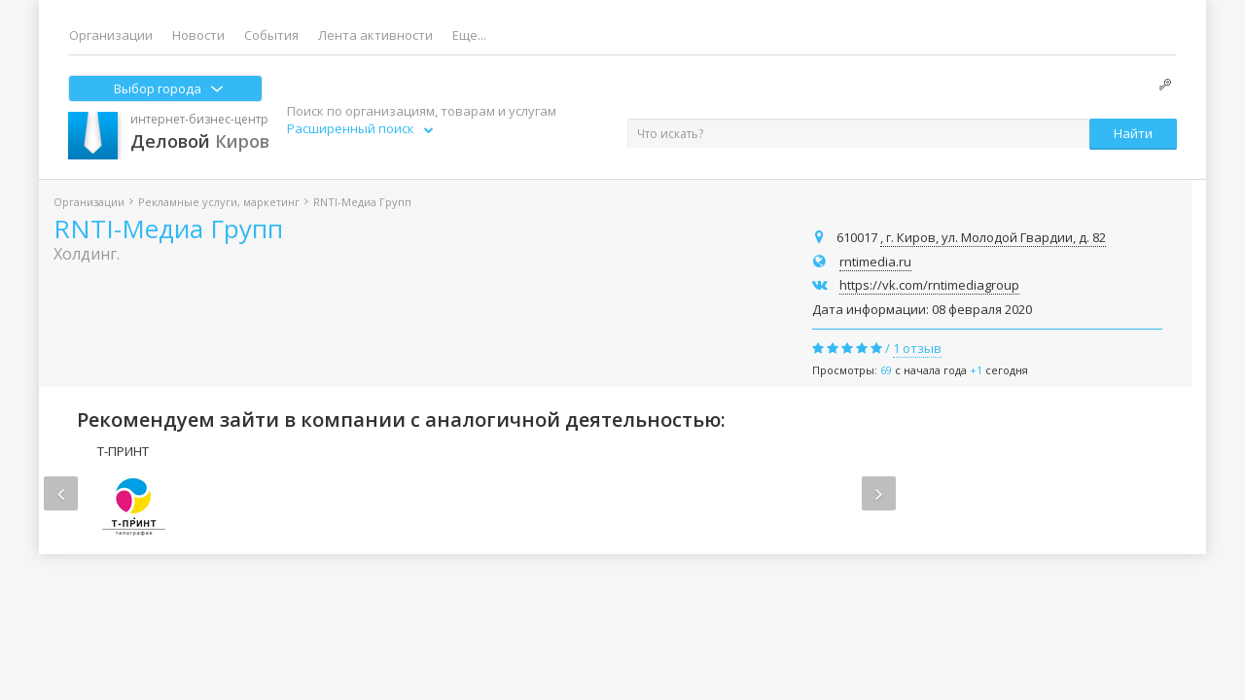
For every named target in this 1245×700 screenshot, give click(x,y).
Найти (1133, 133)
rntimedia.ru (875, 261)
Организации (111, 35)
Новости (198, 35)
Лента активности (375, 35)
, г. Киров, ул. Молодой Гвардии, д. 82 (993, 237)
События (271, 35)
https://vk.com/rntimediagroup (929, 285)
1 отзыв (917, 348)
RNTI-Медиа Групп (168, 228)
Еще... (469, 35)
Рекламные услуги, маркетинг (219, 201)
